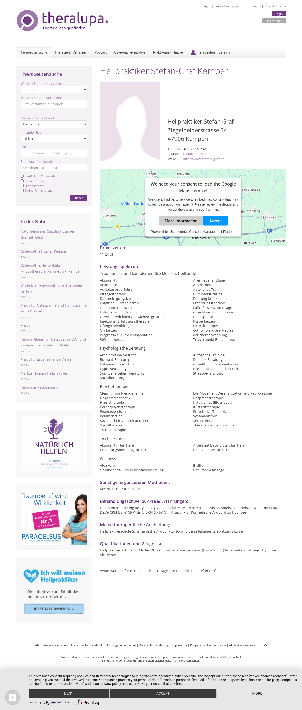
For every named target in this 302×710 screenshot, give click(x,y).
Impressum (179, 645)
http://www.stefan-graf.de (204, 159)
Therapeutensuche (33, 52)
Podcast (100, 52)
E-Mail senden (194, 154)
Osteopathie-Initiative (130, 52)
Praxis (25, 325)
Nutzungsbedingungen (121, 645)
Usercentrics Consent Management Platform (202, 231)
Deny (68, 693)
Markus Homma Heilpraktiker (44, 373)
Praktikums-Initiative (168, 52)
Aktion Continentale (242, 645)
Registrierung (275, 6)
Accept (215, 220)
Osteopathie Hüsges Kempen (44, 251)
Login (279, 14)
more (257, 693)
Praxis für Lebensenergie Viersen (47, 359)
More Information (181, 220)
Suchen (78, 198)
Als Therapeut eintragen (51, 645)
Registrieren (274, 21)
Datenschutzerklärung (154, 645)
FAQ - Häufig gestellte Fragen (237, 6)
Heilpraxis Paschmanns (39, 387)
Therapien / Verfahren (71, 52)
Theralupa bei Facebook (87, 645)
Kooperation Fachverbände (208, 645)
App (207, 6)
